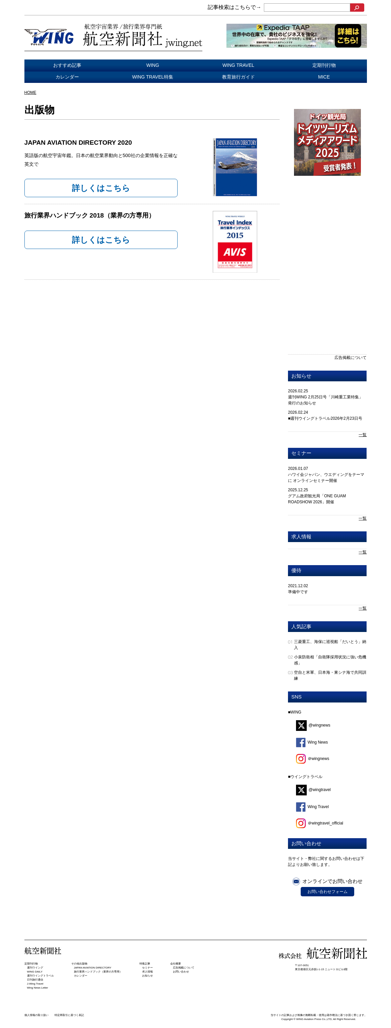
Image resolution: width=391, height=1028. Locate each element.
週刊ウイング (35, 967)
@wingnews (313, 725)
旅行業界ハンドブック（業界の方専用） (98, 971)
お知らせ (301, 376)
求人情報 (301, 536)
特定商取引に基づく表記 (69, 1015)
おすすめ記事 (67, 65)
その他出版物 (79, 963)
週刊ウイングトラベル (40, 975)
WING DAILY (35, 971)
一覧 (363, 434)
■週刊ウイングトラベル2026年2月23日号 (325, 418)
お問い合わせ (181, 971)
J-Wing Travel (35, 983)
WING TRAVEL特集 (152, 77)
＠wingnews (312, 758)
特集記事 (144, 963)
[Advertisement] (327, 229)
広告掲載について (350, 357)
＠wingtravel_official (320, 823)
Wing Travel (312, 806)
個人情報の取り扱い (36, 1015)
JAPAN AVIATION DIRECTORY (92, 967)
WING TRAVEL (238, 65)
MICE (324, 77)
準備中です (298, 592)
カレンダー (67, 77)
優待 (296, 570)
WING (152, 65)
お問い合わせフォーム (327, 891)
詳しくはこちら (101, 187)
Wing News (312, 742)
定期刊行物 (324, 65)
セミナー (301, 453)
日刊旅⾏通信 (35, 979)
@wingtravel (313, 789)
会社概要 (175, 963)
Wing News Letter (37, 987)
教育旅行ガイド (238, 77)
